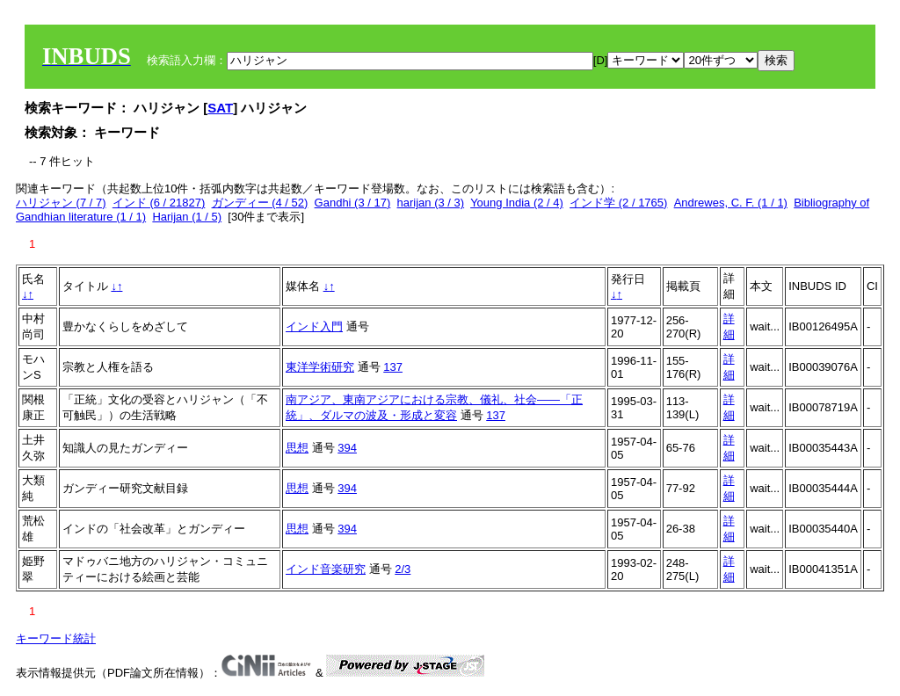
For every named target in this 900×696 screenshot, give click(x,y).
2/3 (402, 569)
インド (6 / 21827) (159, 202)
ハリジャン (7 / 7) (61, 202)
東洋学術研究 (320, 366)
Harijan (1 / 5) (186, 216)
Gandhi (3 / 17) (353, 202)
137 (393, 366)
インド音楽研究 (326, 569)
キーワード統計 (56, 638)
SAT (220, 107)
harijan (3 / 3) (431, 202)
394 (347, 447)
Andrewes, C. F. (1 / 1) (731, 202)
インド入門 (314, 326)
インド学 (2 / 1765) (618, 202)
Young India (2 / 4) (516, 202)
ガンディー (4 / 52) (260, 202)
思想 (297, 447)
